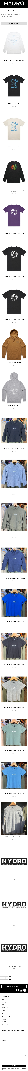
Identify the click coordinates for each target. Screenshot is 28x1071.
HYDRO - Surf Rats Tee (14, 103)
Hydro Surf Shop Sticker (14, 880)
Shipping (4, 1019)
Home (3, 14)
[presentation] (15, 1060)
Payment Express (6, 1013)
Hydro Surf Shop (6, 16)
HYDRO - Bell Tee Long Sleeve (14, 837)
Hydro (3, 1010)
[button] (2, 10)
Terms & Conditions (6, 1023)
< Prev (3, 978)
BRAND (16, 14)
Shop (3, 999)
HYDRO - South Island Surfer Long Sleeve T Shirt (14, 190)
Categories (9, 14)
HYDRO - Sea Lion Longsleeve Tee (14, 60)
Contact (4, 1002)
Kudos (2, 1069)
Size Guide (4, 1021)
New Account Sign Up (14, 986)
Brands (4, 1001)
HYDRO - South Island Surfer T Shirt (14, 233)
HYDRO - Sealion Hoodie (14, 362)
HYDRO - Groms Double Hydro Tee (14, 621)
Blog (3, 1004)
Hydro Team (5, 1012)
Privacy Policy (5, 1024)
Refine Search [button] (14, 23)
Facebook (17, 990)
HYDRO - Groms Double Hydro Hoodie (14, 448)
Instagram (21, 990)
